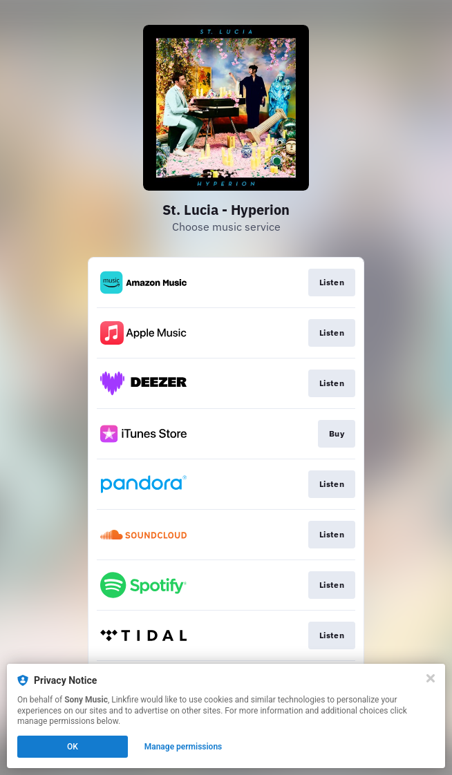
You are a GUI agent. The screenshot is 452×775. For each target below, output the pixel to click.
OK (72, 747)
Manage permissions (183, 747)
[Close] (431, 678)
